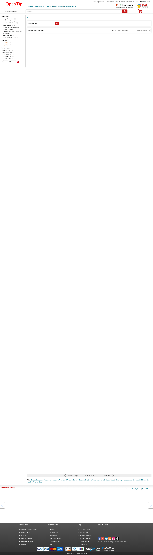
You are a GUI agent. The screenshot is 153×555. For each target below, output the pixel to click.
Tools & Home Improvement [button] (119, 480)
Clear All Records (146, 489)
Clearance (49, 6)
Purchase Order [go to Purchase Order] (85, 529)
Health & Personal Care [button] (34, 482)
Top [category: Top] (28, 18)
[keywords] (74, 11)
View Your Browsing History (133, 489)
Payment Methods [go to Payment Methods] (85, 538)
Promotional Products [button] (66, 480)
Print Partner (54, 532)
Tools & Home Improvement (12, 31)
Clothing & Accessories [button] (92, 480)
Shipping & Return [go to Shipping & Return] (85, 535)
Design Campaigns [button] (37, 480)
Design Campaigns (9, 19)
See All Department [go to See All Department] (26, 541)
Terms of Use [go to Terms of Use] (84, 532)
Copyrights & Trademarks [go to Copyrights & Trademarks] (28, 529)
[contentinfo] (14, 4)
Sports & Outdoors (9, 25)
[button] (145, 1)
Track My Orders (120, 1)
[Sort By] (126, 30)
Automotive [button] (131, 480)
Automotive (7, 33)
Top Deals (29, 6)
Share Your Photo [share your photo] (26, 538)
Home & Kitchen (8, 29)
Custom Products (70, 6)
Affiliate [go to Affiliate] (52, 529)
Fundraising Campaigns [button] (51, 480)
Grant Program (55, 541)
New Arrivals (58, 6)
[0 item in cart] (140, 11)
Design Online (84, 541)
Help (136, 1)
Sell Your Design (55, 538)
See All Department (11, 11)
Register (101, 2)
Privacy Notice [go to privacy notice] (24, 532)
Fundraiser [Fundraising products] (53, 535)
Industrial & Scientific (10, 35)
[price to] (13, 61)
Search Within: (33, 23)
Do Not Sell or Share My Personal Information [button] (112, 542)
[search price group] (18, 62)
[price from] (5, 61)
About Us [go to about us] (23, 535)
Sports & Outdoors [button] (79, 480)
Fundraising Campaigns (10, 21)
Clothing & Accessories (11, 27)
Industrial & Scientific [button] (142, 480)
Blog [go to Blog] (51, 544)
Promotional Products (10, 23)
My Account (110, 1)
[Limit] (143, 30)
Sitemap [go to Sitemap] (23, 544)
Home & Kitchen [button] (105, 480)
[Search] (124, 11)
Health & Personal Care (10, 37)
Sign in (96, 2)
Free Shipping (39, 6)
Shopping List (130, 1)
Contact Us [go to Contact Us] (83, 544)
